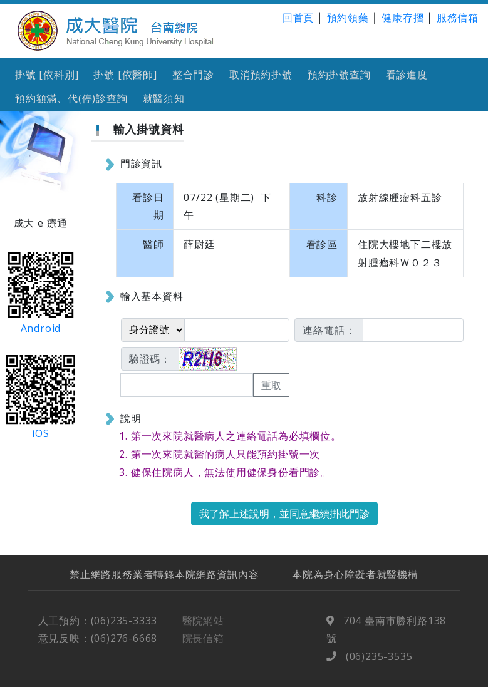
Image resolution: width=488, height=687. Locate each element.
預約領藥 (348, 17)
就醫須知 (164, 98)
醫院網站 (203, 628)
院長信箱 (203, 646)
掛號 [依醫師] (125, 74)
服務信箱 (458, 17)
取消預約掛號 (261, 74)
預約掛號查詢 (339, 74)
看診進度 (407, 74)
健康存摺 (402, 17)
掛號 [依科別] (46, 74)
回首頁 (298, 17)
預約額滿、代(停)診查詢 (71, 98)
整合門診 (193, 74)
